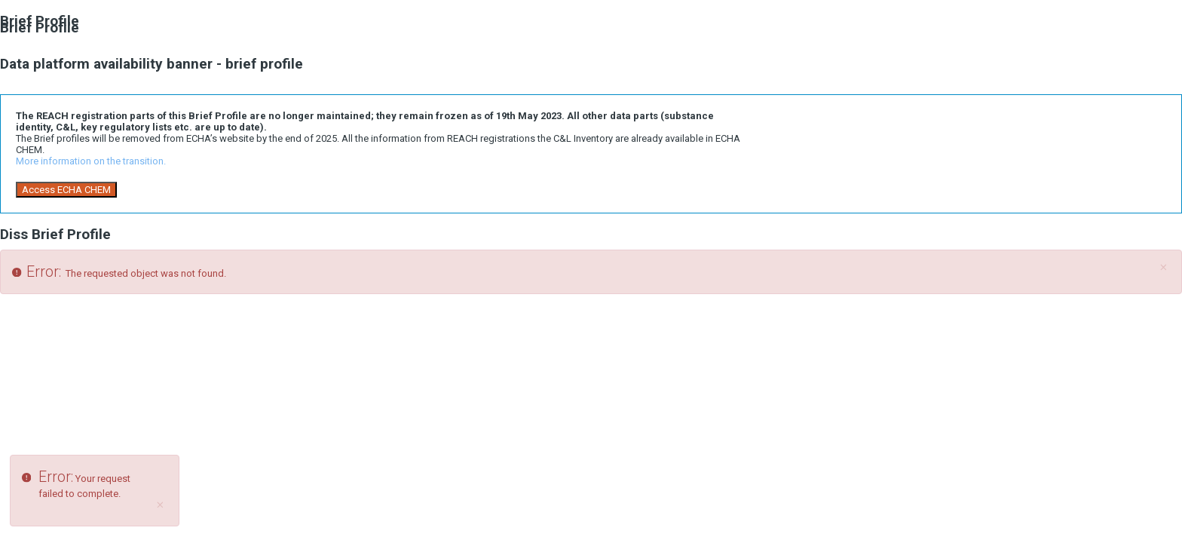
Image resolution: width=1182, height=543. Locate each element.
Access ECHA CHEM (66, 189)
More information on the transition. (91, 161)
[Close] (1163, 267)
